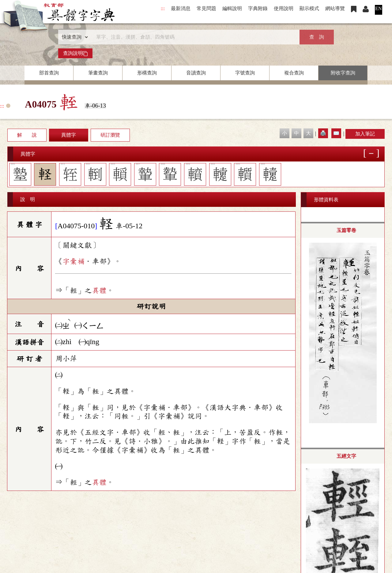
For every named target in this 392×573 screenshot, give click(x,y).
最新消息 (180, 8)
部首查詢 (49, 72)
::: (163, 8)
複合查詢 (294, 72)
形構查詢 (147, 72)
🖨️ (323, 133)
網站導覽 (335, 8)
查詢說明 (75, 53)
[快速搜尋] (194, 37)
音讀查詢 (196, 72)
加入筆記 (365, 133)
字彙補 (73, 261)
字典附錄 (258, 8)
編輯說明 (232, 8)
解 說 (27, 135)
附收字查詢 (343, 72)
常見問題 (206, 8)
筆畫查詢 (98, 72)
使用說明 (283, 8)
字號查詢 (245, 72)
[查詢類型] (73, 37)
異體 (99, 290)
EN (378, 8)
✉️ (336, 133)
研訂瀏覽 (110, 135)
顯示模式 (309, 8)
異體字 (68, 135)
